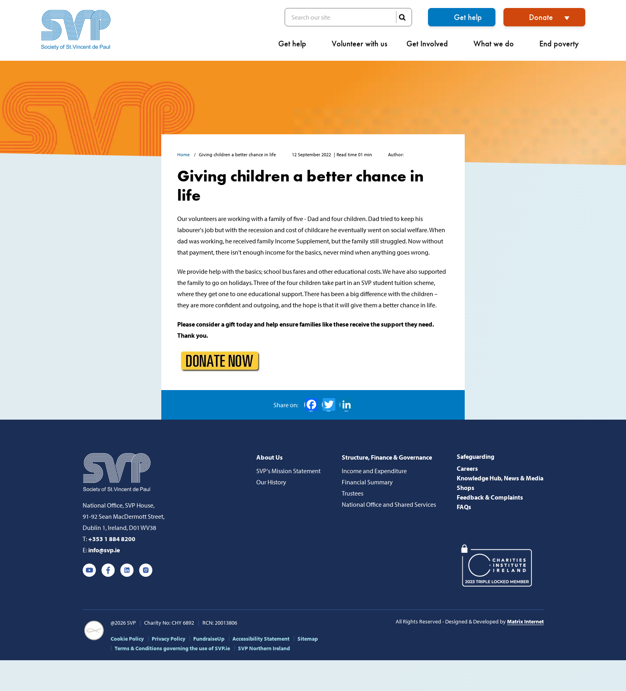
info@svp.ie (104, 550)
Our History (271, 482)
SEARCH (402, 17)
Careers (467, 468)
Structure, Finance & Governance (387, 457)
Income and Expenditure (374, 471)
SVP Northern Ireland (264, 648)
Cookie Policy (127, 638)
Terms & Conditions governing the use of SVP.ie (172, 648)
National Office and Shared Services (389, 504)
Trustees (352, 493)
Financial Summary (367, 482)
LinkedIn (346, 404)
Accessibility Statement (260, 638)
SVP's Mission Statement (288, 471)
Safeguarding (475, 456)
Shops (465, 488)
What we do (496, 43)
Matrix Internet (525, 621)
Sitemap (307, 638)
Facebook (311, 404)
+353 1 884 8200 (111, 539)
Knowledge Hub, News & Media (500, 478)
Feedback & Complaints (490, 497)
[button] (617, 38)
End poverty (562, 43)
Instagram (146, 570)
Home (184, 154)
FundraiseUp (208, 638)
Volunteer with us (359, 43)
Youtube (89, 570)
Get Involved (430, 43)
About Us (269, 457)
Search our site (348, 17)
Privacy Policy (168, 638)
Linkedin (127, 570)
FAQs (464, 507)
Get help (468, 17)
